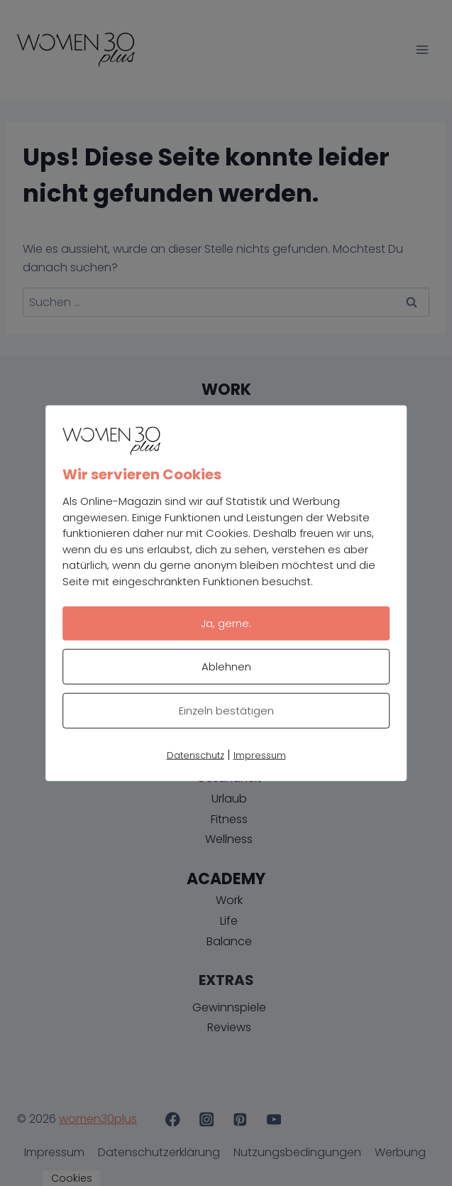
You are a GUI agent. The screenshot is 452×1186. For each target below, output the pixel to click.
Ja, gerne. (226, 623)
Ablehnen (226, 666)
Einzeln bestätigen (226, 710)
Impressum (259, 755)
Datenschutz (195, 755)
